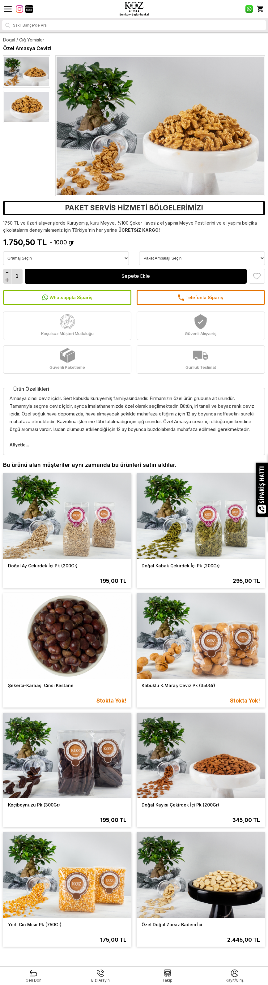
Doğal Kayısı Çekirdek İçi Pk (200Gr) (180, 804)
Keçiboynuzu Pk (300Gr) (34, 804)
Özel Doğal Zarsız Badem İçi (172, 924)
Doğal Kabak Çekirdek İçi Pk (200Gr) (181, 565)
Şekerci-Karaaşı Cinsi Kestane (41, 685)
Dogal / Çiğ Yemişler (23, 39)
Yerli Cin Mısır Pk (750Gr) (35, 924)
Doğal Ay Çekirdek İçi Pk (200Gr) (43, 565)
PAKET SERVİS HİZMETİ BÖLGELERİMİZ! (134, 208)
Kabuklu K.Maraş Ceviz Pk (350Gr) (178, 685)
